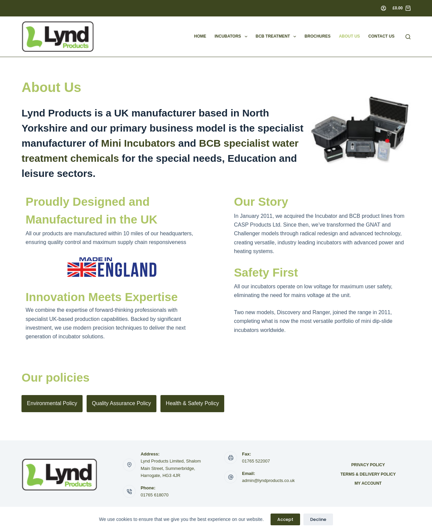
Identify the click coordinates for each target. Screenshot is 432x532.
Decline (318, 519)
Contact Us (381, 36)
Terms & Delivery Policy (368, 474)
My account (368, 483)
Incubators (232, 37)
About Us (349, 36)
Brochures (317, 36)
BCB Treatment (277, 37)
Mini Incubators (138, 143)
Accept (285, 519)
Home (200, 36)
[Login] (383, 8)
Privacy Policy (368, 465)
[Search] (408, 36)
